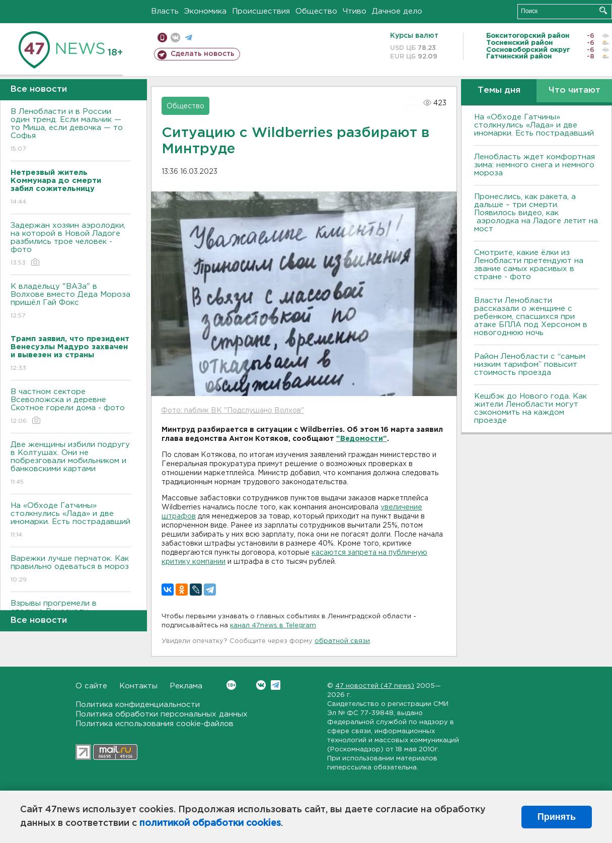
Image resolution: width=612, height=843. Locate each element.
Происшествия (261, 11)
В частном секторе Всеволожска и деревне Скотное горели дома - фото (71, 406)
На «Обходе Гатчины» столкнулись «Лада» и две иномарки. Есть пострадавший (71, 520)
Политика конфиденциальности (137, 704)
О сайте (91, 686)
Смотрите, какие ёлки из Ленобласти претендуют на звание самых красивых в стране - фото (528, 264)
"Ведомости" (361, 439)
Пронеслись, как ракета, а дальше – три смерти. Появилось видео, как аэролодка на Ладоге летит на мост (536, 212)
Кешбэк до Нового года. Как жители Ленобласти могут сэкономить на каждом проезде (530, 408)
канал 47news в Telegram (273, 625)
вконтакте (175, 37)
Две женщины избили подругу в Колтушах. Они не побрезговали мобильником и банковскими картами (71, 463)
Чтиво (354, 11)
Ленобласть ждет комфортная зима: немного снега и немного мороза (534, 165)
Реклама (186, 686)
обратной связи (342, 641)
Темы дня (499, 90)
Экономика (205, 11)
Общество (316, 11)
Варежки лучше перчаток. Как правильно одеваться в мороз (71, 569)
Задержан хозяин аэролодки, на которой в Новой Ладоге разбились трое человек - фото (71, 244)
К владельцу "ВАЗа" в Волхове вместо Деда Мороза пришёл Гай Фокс (71, 301)
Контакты (138, 686)
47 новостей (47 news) (374, 686)
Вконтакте (231, 685)
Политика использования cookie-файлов (154, 724)
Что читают (574, 90)
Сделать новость (203, 54)
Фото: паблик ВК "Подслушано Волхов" (232, 411)
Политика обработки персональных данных (161, 714)
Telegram (275, 685)
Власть (165, 11)
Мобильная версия (162, 37)
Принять (557, 817)
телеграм (188, 37)
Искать (603, 10)
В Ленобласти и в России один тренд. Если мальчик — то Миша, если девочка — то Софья (71, 130)
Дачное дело (397, 11)
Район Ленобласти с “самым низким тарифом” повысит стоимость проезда (529, 364)
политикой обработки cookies (210, 823)
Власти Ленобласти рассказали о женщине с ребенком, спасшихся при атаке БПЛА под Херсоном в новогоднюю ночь (530, 316)
